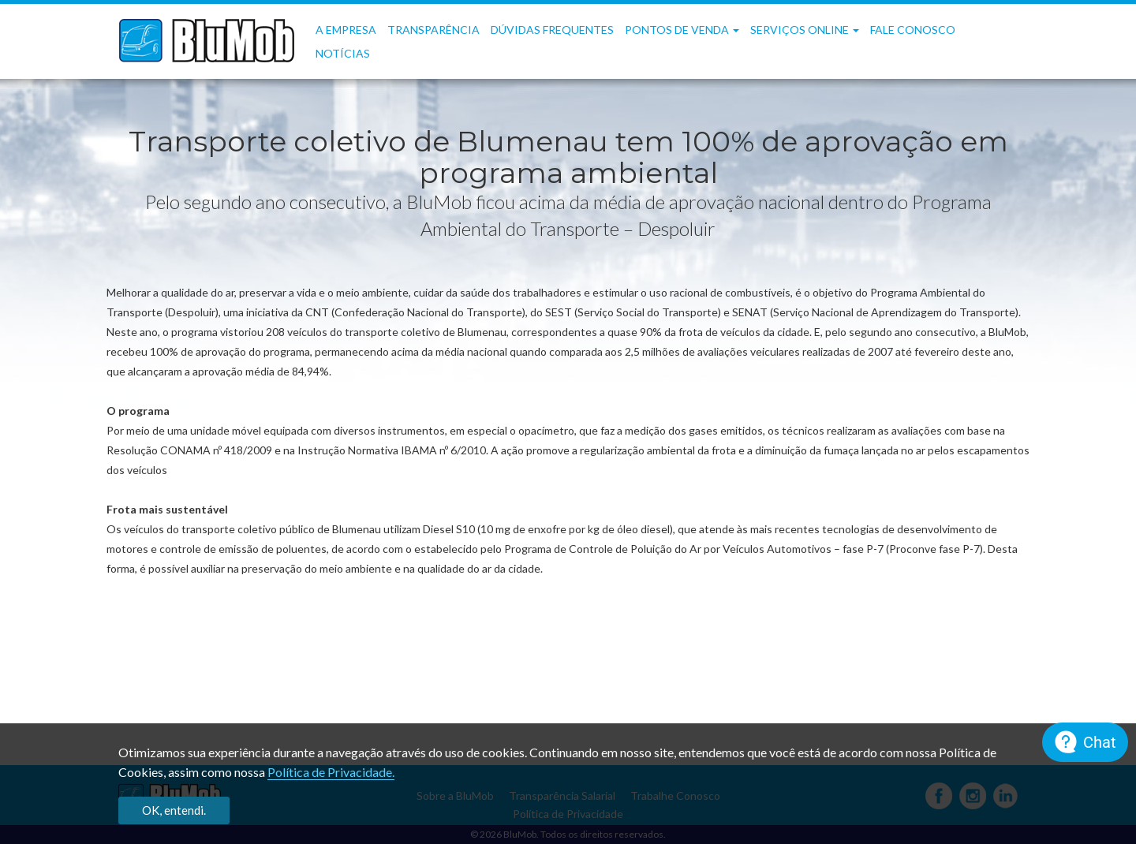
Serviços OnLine (804, 29)
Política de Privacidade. (330, 771)
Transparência (433, 29)
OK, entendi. (174, 810)
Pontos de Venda (682, 29)
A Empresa (346, 29)
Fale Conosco (912, 29)
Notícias (343, 53)
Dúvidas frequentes (552, 29)
